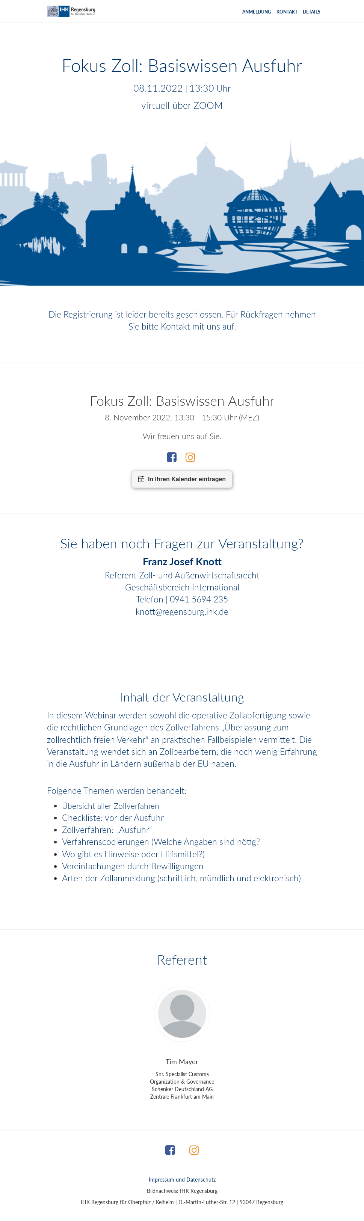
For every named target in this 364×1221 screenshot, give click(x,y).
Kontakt (287, 12)
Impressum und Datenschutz (182, 1179)
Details (311, 12)
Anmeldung (256, 12)
